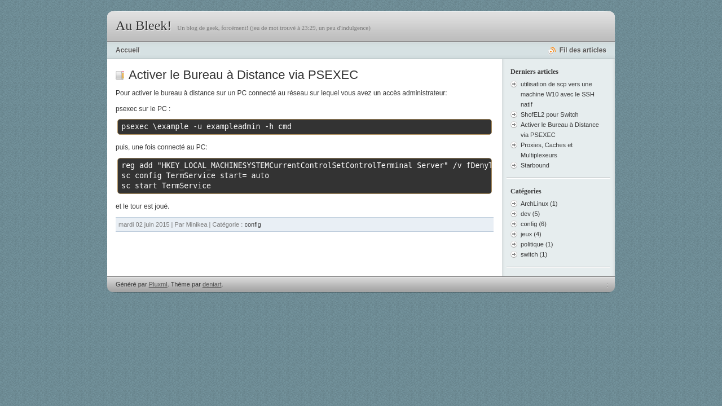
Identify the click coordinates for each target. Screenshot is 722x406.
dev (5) (530, 213)
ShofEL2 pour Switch (550, 114)
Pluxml (158, 284)
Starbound (535, 165)
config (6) (534, 223)
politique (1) (537, 244)
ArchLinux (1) (539, 203)
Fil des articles (583, 50)
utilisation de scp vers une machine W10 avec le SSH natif (558, 94)
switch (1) (534, 254)
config (252, 224)
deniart (212, 284)
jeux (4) (531, 234)
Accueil (128, 50)
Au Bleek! (143, 25)
